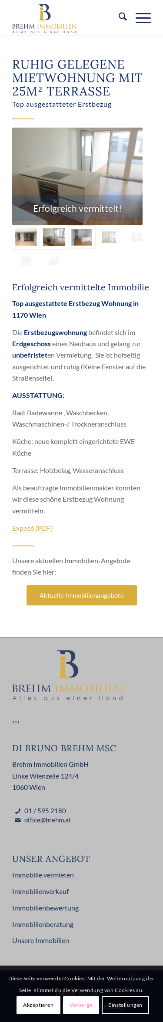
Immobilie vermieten (43, 875)
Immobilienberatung (42, 924)
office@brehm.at (47, 820)
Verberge (81, 1005)
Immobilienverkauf (40, 891)
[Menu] (139, 17)
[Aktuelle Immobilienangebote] (82, 595)
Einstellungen (125, 1005)
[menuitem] (118, 17)
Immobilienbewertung (45, 908)
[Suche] (118, 17)
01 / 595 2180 (45, 811)
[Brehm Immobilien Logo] (67, 17)
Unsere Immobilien (40, 940)
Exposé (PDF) (32, 528)
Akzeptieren (38, 1005)
